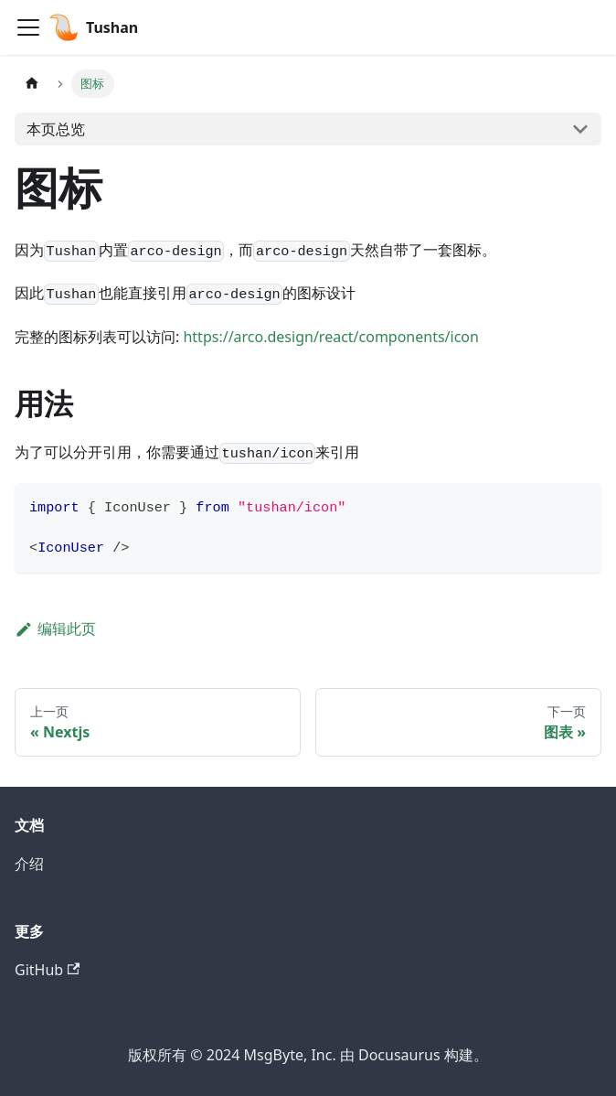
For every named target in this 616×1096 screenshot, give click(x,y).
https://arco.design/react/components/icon (331, 337)
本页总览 (56, 129)
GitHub (47, 970)
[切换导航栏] (28, 27)
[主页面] (32, 84)
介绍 (29, 864)
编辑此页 (55, 628)
